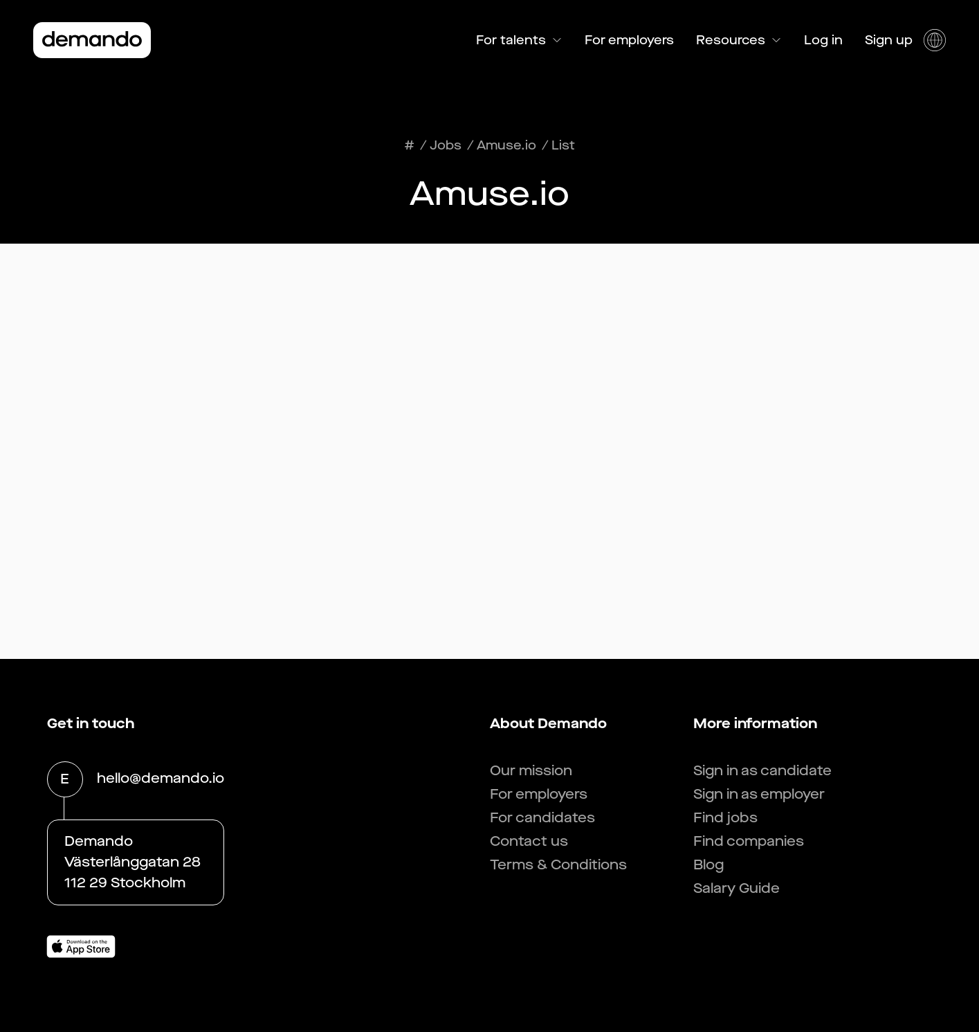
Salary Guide (736, 888)
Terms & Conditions (558, 865)
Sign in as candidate (762, 770)
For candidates (542, 817)
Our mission (531, 770)
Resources (739, 40)
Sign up (889, 40)
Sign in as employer (759, 794)
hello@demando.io (160, 779)
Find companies (748, 841)
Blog (708, 865)
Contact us (529, 841)
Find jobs (725, 817)
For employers (629, 40)
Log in (823, 40)
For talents (519, 40)
